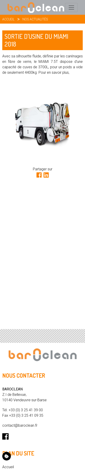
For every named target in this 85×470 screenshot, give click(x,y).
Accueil (8, 19)
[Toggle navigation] (71, 7)
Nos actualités (35, 19)
